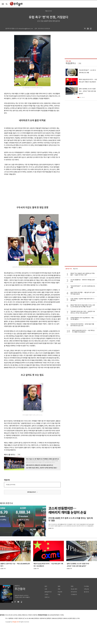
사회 (46, 589)
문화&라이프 (48, 592)
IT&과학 (60, 592)
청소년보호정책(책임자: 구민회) (56, 615)
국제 (59, 589)
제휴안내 (24, 615)
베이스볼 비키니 (9, 455)
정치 (46, 586)
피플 (59, 594)
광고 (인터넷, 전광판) (16, 615)
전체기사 (47, 597)
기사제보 (86, 586)
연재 (72, 586)
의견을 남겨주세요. (11, 484)
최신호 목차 (74, 589)
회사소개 (7, 615)
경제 (59, 586)
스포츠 (46, 594)
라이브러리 (74, 592)
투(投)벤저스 (71, 63)
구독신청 (86, 589)
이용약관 (35, 615)
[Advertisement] (25, 189)
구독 (19, 454)
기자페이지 (74, 594)
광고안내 (86, 592)
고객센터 (29, 615)
